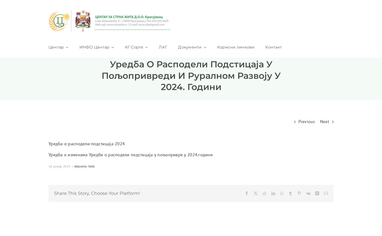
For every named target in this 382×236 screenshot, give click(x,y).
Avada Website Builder (92, 221)
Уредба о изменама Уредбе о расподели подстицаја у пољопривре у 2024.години (130, 154)
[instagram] (278, 221)
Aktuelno (80, 166)
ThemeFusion (125, 221)
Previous (306, 121)
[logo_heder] (109, 11)
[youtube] (268, 221)
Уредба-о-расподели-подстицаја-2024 (86, 144)
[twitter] (258, 221)
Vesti (91, 166)
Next (324, 121)
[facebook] (248, 221)
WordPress (200, 221)
